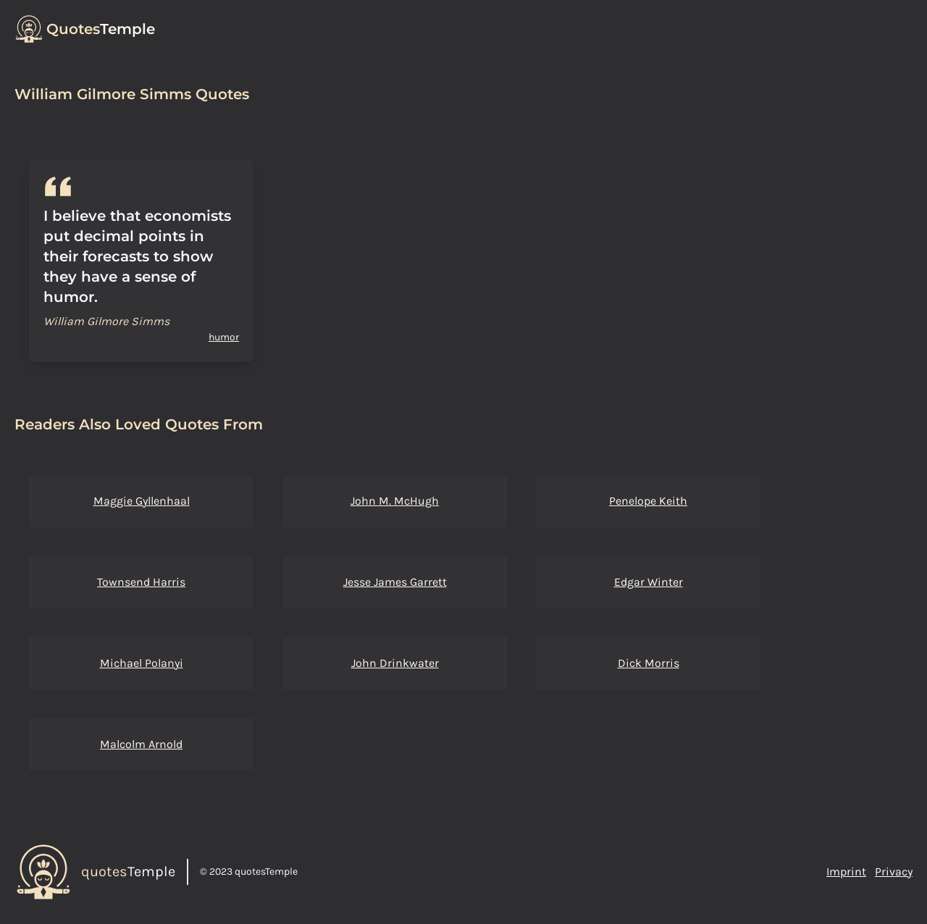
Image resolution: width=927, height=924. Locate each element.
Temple (100, 29)
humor (224, 337)
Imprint (846, 871)
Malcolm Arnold (141, 744)
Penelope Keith (648, 501)
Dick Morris (648, 663)
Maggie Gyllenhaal (141, 501)
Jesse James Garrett (395, 582)
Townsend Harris (141, 582)
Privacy (894, 871)
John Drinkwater (395, 663)
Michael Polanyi (141, 663)
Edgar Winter (648, 582)
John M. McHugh (395, 501)
